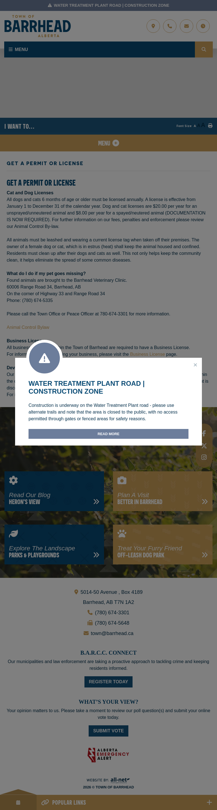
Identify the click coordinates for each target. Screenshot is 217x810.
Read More (108, 434)
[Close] (195, 365)
